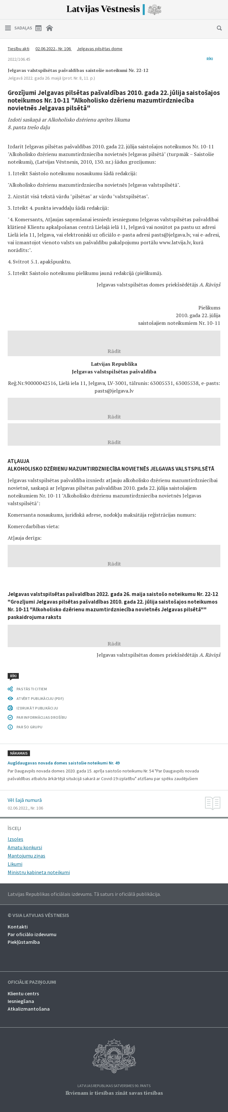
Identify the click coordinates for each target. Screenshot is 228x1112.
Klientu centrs (23, 993)
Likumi (15, 864)
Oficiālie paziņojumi (32, 982)
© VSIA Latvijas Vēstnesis (38, 915)
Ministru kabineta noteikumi (39, 872)
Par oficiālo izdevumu (32, 934)
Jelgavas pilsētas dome (99, 48)
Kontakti (18, 926)
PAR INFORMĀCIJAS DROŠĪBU (42, 717)
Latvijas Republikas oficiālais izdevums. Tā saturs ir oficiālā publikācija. (84, 894)
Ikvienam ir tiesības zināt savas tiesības (114, 1093)
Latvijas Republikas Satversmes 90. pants (114, 1086)
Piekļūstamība (24, 942)
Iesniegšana (21, 1001)
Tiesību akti (18, 48)
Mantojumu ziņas (26, 855)
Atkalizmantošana (29, 1009)
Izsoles (15, 839)
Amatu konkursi (25, 847)
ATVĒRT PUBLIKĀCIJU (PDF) (40, 698)
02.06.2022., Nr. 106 (53, 48)
